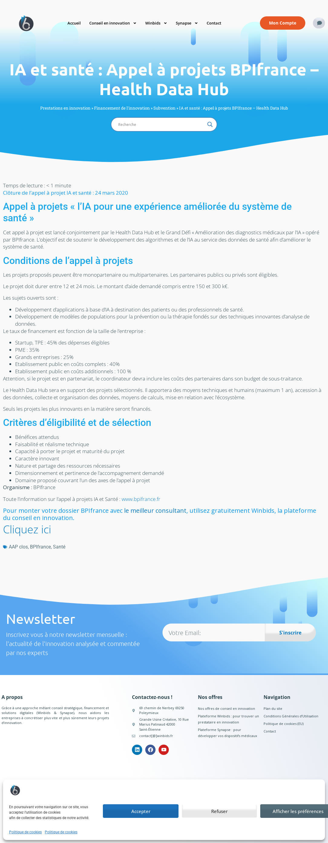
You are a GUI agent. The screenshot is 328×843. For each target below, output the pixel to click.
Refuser (219, 811)
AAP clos (18, 547)
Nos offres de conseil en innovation (226, 708)
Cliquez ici (27, 529)
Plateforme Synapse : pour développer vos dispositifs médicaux (227, 732)
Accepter (140, 811)
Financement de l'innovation (122, 108)
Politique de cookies (25, 832)
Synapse (187, 23)
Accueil (74, 23)
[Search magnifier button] (210, 124)
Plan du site (273, 708)
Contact (214, 23)
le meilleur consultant (155, 510)
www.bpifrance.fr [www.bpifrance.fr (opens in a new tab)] (141, 499)
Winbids (156, 23)
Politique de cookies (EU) (283, 723)
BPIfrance (40, 547)
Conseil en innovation (113, 23)
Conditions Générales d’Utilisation (291, 716)
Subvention (164, 108)
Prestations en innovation (65, 108)
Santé (59, 547)
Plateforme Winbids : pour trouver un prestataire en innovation (228, 719)
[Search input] (161, 124)
